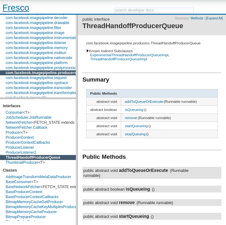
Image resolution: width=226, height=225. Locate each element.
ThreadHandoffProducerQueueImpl (118, 59)
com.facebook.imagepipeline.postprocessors (43, 68)
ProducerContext (20, 137)
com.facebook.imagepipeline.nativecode (39, 58)
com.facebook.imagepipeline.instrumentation (43, 38)
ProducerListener (20, 147)
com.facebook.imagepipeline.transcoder (39, 88)
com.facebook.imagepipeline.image (35, 33)
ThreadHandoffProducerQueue (33, 157)
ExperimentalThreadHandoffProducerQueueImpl (129, 55)
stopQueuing (135, 134)
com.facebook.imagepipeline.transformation (42, 93)
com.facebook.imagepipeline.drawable (37, 23)
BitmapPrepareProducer (26, 217)
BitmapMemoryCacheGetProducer (34, 202)
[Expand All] (214, 18)
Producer (13, 132)
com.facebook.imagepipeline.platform (37, 63)
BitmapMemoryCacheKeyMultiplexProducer (42, 207)
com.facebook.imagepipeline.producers (41, 73)
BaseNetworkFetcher (23, 187)
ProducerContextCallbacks (28, 142)
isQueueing (134, 110)
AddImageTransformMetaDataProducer (38, 177)
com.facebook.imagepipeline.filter (33, 28)
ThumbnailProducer (22, 162)
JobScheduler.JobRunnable (29, 117)
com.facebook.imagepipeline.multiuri (36, 53)
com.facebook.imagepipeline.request (36, 78)
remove (131, 118)
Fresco (15, 7)
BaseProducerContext (24, 192)
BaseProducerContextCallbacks (32, 197)
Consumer (14, 112)
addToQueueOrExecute (144, 101)
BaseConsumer (19, 182)
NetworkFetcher (19, 122)
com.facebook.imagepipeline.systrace (37, 83)
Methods (197, 18)
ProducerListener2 (21, 152)
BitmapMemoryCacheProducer (31, 212)
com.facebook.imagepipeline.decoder (37, 18)
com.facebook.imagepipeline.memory (37, 48)
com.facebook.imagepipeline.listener (36, 43)
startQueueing (136, 126)
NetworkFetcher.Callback (26, 127)
